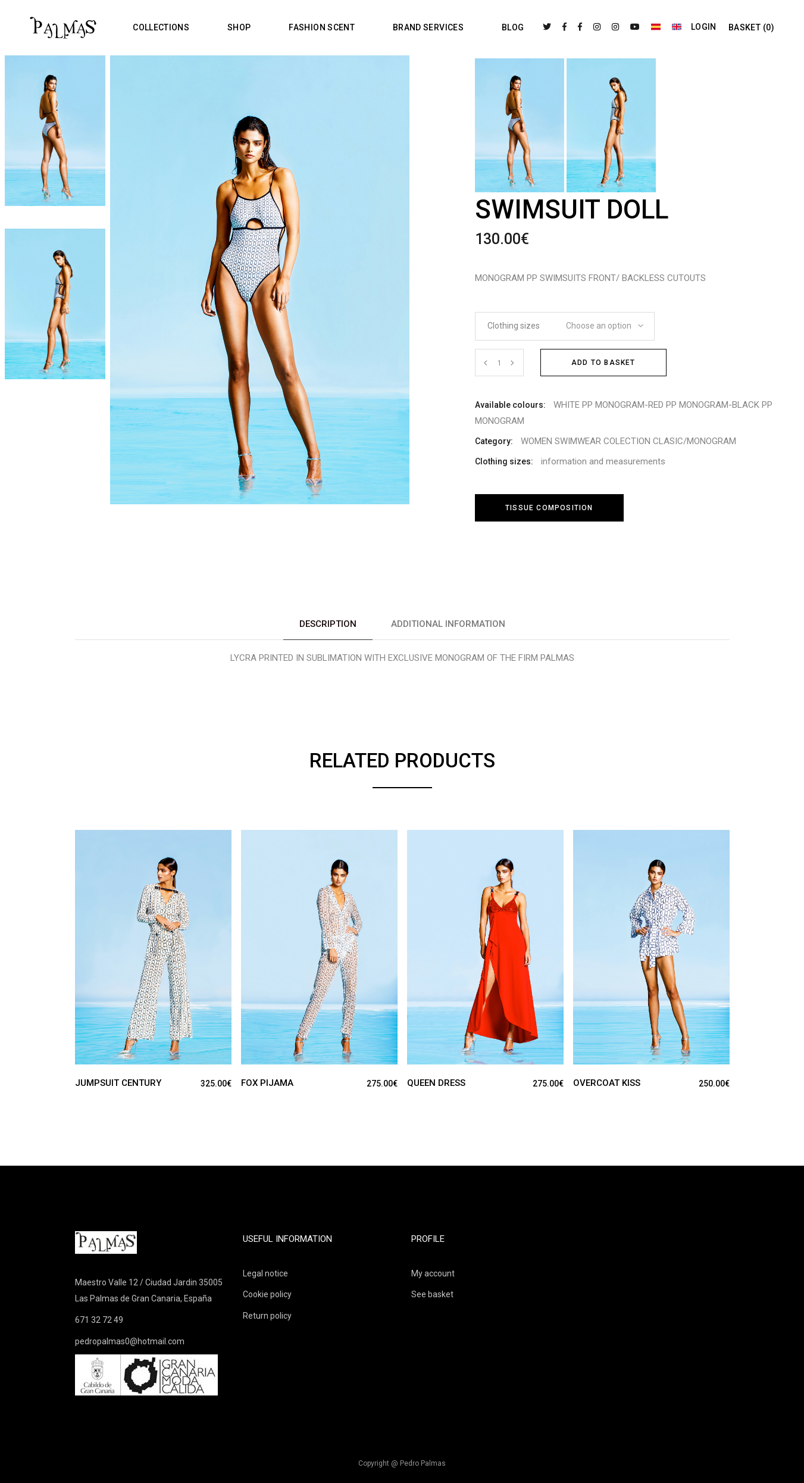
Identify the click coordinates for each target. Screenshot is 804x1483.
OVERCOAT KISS (606, 1083)
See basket (432, 1294)
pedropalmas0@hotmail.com (129, 1341)
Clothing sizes (513, 325)
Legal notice (265, 1273)
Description (327, 624)
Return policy (267, 1315)
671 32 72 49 (99, 1320)
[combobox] (600, 322)
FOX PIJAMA (267, 1083)
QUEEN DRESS (436, 1083)
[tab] (328, 624)
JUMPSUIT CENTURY (118, 1083)
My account (433, 1273)
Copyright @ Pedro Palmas (402, 1463)
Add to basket (603, 362)
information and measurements (603, 461)
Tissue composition (549, 508)
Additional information (448, 624)
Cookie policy (267, 1294)
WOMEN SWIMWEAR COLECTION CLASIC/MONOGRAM (628, 441)
